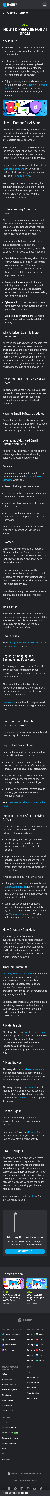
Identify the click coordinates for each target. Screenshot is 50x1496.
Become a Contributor (10, 1438)
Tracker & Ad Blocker (11, 1334)
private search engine (35, 1032)
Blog (3, 1454)
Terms (15, 1481)
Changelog (6, 1459)
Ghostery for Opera (35, 1350)
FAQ (28, 1372)
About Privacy (32, 1398)
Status (4, 1422)
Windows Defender (19, 914)
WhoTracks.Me (9, 1345)
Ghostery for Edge (34, 1355)
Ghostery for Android (35, 1361)
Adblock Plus (7, 1379)
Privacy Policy (25, 1481)
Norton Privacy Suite (9, 1390)
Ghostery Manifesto (9, 1427)
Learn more (9, 702)
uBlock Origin (7, 1406)
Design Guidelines (33, 1393)
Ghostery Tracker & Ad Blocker (19, 973)
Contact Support (33, 1377)
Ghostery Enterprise (9, 1443)
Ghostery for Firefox (35, 1339)
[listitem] (13, 1291)
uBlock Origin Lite (8, 1411)
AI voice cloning (22, 175)
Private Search (8, 1339)
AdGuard (5, 1374)
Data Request (31, 1388)
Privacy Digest (35, 1132)
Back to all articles (15, 13)
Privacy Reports (10, 1433)
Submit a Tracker (33, 1382)
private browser (32, 1069)
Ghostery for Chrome (35, 1334)
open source (29, 1087)
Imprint (34, 1481)
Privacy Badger (7, 1400)
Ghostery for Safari (35, 1345)
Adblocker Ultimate (9, 1384)
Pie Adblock (6, 1395)
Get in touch (27, 1196)
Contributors (24, 1097)
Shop (4, 1449)
